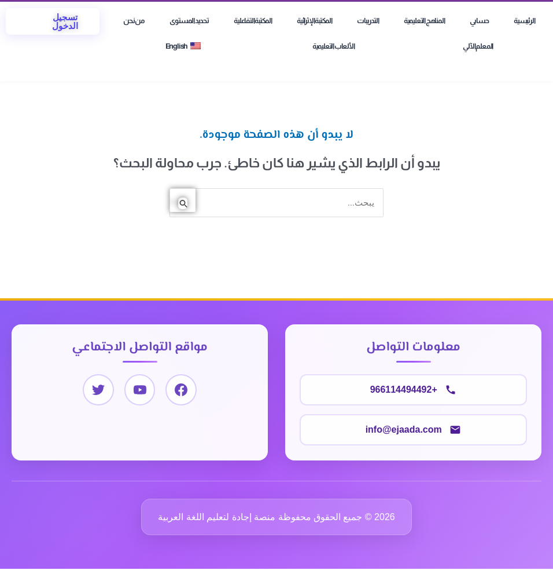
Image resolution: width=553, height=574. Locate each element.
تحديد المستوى (188, 20)
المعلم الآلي (478, 46)
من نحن (134, 20)
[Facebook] (182, 391)
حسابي (479, 20)
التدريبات (367, 20)
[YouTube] (140, 391)
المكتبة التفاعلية (253, 20)
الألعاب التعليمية (333, 46)
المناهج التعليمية (424, 20)
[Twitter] (97, 391)
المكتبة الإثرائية (314, 20)
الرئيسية (524, 20)
